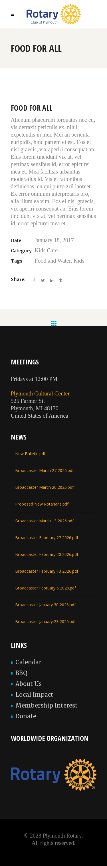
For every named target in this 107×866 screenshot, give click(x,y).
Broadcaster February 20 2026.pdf (46, 554)
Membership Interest (46, 705)
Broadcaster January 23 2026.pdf (45, 621)
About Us (28, 683)
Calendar (28, 662)
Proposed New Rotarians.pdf (41, 504)
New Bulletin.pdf (30, 453)
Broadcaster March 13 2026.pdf (44, 520)
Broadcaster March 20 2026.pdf (44, 487)
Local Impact (34, 694)
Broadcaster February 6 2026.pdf (45, 588)
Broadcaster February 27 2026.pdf (46, 537)
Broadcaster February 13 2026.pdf (46, 571)
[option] (53, 100)
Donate (25, 716)
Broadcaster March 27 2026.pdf (44, 470)
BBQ (21, 673)
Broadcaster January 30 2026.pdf (45, 604)
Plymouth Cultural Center (40, 393)
